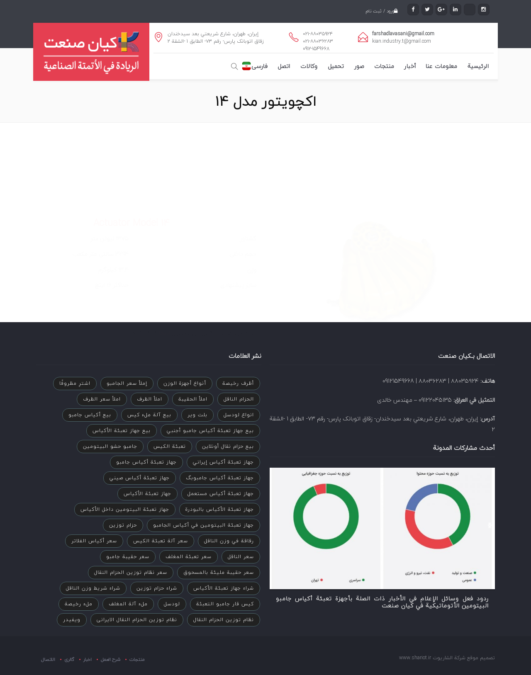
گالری (69, 659)
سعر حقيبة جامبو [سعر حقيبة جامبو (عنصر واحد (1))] (127, 556)
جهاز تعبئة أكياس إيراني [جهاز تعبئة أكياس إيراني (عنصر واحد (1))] (223, 462)
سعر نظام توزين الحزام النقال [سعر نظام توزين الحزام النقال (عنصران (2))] (130, 572)
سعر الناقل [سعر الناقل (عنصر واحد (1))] (241, 556)
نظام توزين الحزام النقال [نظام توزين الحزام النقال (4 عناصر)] (223, 619)
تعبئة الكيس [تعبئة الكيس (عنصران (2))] (169, 446)
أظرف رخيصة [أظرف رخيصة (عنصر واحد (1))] (238, 383)
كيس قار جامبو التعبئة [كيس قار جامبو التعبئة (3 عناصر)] (225, 604)
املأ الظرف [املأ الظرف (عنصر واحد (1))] (149, 399)
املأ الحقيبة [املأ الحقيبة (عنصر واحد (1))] (192, 399)
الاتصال (48, 659)
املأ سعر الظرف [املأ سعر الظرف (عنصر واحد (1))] (102, 399)
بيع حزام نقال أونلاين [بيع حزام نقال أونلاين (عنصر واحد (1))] (228, 446)
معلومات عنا (441, 66)
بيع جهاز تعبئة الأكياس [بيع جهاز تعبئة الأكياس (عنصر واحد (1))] (122, 430)
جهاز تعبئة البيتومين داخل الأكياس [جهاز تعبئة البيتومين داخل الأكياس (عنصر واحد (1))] (124, 509)
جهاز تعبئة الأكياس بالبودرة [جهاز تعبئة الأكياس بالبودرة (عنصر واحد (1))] (219, 509)
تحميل (336, 66)
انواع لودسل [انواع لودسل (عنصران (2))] (239, 414)
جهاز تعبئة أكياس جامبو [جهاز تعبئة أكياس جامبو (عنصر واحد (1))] (146, 462)
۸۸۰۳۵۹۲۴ (465, 381)
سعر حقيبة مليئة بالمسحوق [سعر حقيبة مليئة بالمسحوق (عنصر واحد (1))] (218, 572)
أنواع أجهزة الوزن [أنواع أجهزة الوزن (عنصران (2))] (184, 383)
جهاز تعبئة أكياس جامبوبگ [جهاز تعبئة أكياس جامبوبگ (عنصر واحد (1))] (220, 477)
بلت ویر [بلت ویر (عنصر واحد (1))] (197, 414)
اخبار (87, 659)
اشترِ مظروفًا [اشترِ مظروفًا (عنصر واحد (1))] (74, 383)
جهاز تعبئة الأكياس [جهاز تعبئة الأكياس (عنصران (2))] (147, 493)
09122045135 (435, 400)
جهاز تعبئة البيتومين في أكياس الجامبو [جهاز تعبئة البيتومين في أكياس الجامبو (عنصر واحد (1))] (203, 525)
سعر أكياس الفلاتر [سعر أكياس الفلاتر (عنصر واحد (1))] (94, 541)
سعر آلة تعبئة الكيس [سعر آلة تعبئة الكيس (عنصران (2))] (160, 541)
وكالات (309, 66)
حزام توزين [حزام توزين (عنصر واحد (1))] (123, 525)
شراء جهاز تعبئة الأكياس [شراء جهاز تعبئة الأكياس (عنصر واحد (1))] (223, 588)
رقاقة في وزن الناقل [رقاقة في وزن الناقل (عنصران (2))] (229, 541)
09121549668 (398, 381)
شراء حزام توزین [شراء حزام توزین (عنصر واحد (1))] (156, 588)
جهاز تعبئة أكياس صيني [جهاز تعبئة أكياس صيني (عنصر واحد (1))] (140, 477)
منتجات (384, 66)
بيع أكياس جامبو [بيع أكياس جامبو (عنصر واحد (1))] (89, 414)
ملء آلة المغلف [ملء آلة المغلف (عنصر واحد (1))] (128, 604)
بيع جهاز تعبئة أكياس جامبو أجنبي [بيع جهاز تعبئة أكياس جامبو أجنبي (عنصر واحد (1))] (210, 430)
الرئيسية (478, 66)
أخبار (410, 66)
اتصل (284, 66)
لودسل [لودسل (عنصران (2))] (172, 604)
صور (359, 66)
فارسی (259, 66)
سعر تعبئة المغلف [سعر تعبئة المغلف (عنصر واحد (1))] (189, 556)
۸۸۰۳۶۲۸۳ (432, 381)
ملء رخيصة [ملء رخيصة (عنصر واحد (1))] (79, 604)
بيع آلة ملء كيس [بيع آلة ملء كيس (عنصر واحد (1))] (149, 414)
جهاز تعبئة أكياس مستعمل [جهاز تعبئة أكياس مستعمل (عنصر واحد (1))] (221, 493)
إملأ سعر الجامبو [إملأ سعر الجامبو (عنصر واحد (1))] (127, 383)
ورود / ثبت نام (378, 11)
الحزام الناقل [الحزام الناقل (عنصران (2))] (239, 399)
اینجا (163, 288)
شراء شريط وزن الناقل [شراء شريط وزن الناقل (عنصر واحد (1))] (93, 588)
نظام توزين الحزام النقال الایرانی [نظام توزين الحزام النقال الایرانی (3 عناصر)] (137, 619)
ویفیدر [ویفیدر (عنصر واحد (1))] (71, 619)
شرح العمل (110, 659)
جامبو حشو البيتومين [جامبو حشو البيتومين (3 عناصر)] (110, 446)
